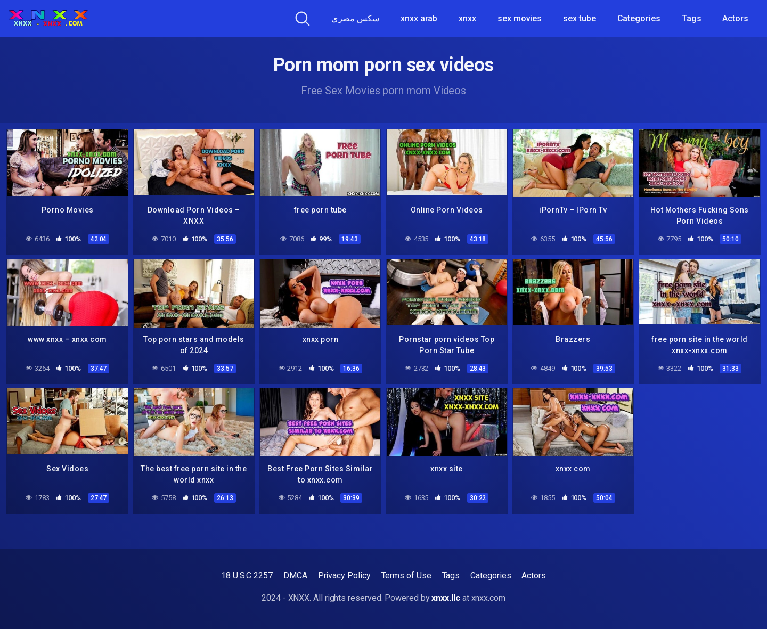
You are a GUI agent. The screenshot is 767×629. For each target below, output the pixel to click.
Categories (638, 18)
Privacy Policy (344, 575)
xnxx (467, 18)
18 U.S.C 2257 (247, 575)
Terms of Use (406, 575)
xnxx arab (419, 18)
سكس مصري (355, 18)
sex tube (579, 18)
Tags (691, 18)
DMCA (295, 575)
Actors (735, 18)
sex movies (519, 18)
